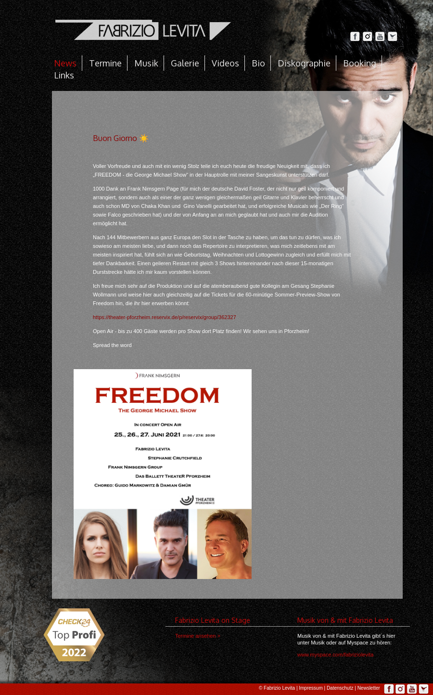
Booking (359, 63)
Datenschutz (340, 688)
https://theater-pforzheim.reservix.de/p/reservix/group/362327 (164, 317)
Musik (146, 63)
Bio (258, 63)
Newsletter (368, 688)
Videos (225, 63)
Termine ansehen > (197, 636)
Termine (105, 63)
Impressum (310, 688)
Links (64, 75)
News (65, 63)
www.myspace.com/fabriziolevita (335, 654)
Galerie (185, 63)
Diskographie (304, 63)
